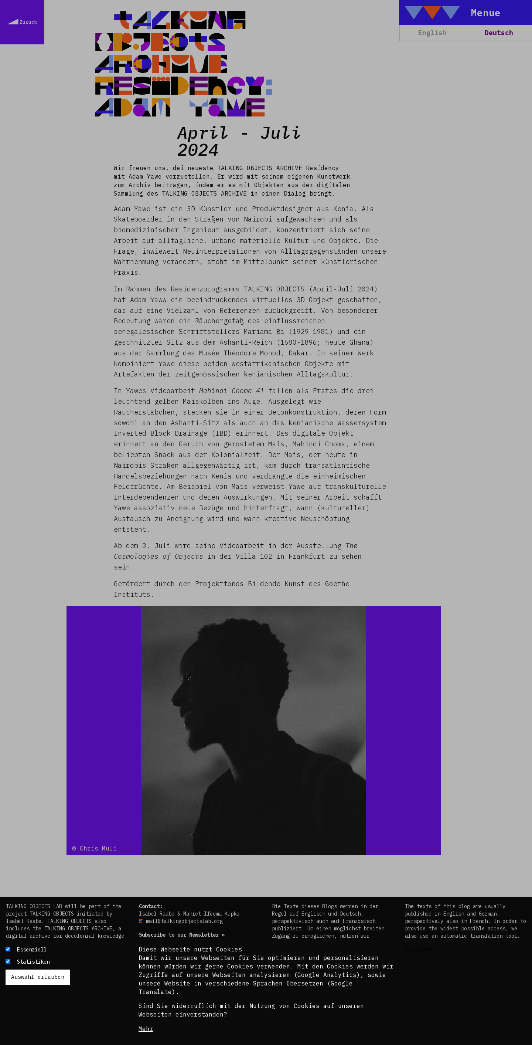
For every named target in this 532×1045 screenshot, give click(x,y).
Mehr (146, 1028)
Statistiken (33, 961)
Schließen (421, 949)
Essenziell (32, 949)
